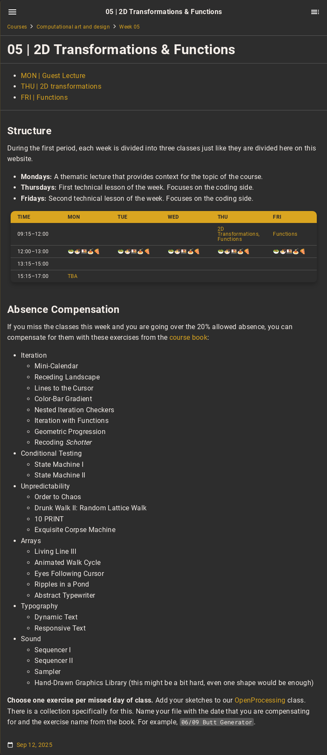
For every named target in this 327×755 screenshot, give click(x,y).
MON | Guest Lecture (53, 76)
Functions (285, 234)
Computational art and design (73, 27)
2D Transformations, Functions (238, 234)
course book (188, 337)
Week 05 (129, 27)
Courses (17, 27)
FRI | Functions (44, 97)
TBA (72, 276)
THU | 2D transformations (61, 86)
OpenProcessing (260, 700)
